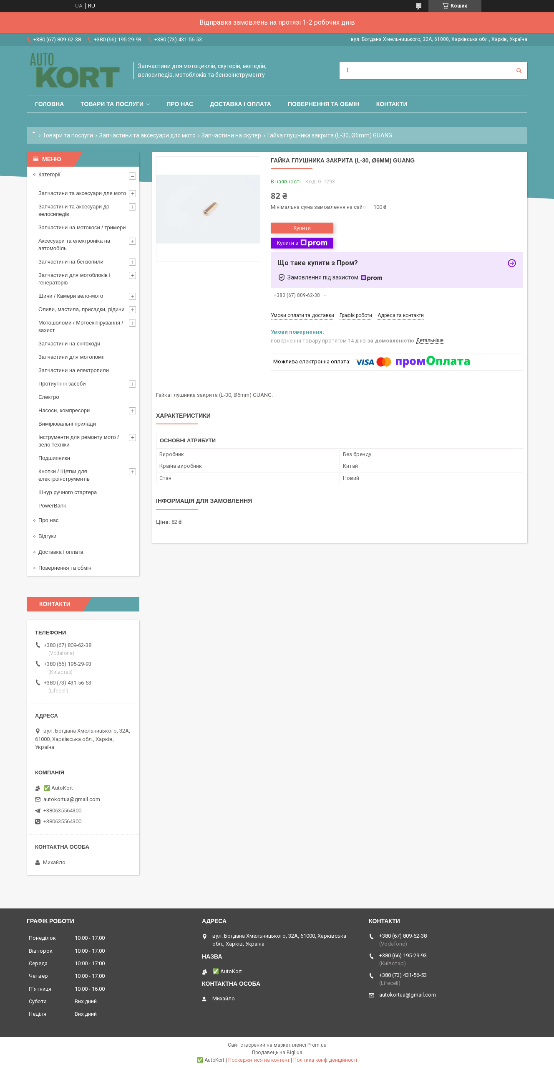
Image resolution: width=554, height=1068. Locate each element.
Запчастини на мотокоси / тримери (82, 227)
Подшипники (54, 458)
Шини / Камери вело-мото (70, 296)
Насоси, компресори (64, 410)
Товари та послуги (112, 104)
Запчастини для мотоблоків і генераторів (74, 279)
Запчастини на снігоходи (69, 343)
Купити (302, 228)
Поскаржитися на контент (259, 1060)
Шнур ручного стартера (67, 492)
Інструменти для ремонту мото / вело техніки (78, 441)
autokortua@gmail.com (71, 799)
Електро (48, 397)
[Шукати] (519, 70)
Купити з (302, 243)
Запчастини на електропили (73, 370)
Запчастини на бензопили (70, 262)
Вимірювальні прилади (67, 424)
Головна (49, 104)
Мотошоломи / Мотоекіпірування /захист (80, 326)
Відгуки (47, 536)
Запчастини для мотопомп (71, 357)
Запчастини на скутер (231, 135)
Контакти (392, 104)
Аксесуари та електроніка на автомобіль (74, 244)
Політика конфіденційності (325, 1060)
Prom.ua (317, 1045)
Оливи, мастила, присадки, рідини (81, 309)
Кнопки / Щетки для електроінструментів (64, 475)
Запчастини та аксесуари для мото (147, 135)
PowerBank (52, 505)
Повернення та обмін (324, 104)
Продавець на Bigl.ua (277, 1052)
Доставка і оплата (240, 104)
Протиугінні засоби (62, 384)
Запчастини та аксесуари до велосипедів (73, 210)
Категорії (49, 174)
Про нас (179, 104)
